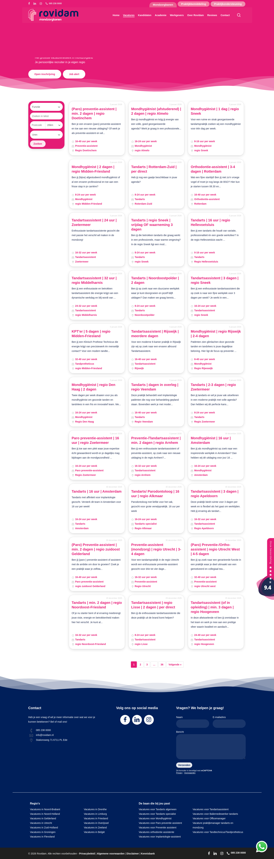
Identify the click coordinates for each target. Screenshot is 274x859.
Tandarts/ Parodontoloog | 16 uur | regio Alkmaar (155, 493)
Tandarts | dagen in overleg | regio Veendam (154, 387)
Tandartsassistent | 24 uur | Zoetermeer (94, 222)
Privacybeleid (87, 853)
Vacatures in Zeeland (95, 827)
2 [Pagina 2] (140, 664)
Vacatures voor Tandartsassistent (211, 809)
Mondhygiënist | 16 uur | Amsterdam (211, 440)
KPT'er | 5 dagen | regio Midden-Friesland (91, 333)
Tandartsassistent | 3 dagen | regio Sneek (214, 280)
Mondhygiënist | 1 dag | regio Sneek (215, 111)
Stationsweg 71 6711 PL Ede (51, 740)
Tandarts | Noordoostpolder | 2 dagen (155, 280)
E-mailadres (229, 722)
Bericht (211, 745)
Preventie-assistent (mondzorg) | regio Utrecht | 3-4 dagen (156, 549)
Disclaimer (133, 853)
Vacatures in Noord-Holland (45, 813)
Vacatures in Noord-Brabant (45, 809)
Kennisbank (148, 853)
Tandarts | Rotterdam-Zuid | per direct (154, 169)
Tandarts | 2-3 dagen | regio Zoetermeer (213, 387)
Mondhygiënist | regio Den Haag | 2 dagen (93, 387)
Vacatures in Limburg (95, 813)
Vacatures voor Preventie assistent (157, 827)
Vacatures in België (94, 832)
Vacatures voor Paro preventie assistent (160, 823)
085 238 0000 (43, 730)
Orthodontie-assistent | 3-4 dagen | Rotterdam (213, 169)
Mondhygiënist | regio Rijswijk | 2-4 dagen (216, 333)
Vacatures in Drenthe (95, 809)
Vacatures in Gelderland (43, 818)
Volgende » (175, 664)
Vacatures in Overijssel (96, 823)
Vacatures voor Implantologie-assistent (160, 836)
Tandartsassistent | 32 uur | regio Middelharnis (94, 280)
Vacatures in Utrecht (41, 823)
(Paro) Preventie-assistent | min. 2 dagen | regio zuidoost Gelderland (96, 549)
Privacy (179, 773)
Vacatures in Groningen (43, 832)
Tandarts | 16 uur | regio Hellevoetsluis (210, 222)
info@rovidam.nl (45, 735)
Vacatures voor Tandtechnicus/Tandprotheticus (218, 832)
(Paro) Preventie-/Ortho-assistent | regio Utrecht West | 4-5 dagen (215, 549)
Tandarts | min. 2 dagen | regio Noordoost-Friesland (97, 605)
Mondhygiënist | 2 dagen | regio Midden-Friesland (93, 169)
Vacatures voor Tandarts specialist (157, 813)
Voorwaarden (190, 773)
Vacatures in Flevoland (42, 836)
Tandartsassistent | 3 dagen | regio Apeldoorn (214, 493)
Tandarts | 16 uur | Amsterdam (97, 491)
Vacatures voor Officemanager (209, 818)
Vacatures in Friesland (96, 818)
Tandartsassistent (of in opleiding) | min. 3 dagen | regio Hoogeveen (212, 607)
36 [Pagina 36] (162, 664)
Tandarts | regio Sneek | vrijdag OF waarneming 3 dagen (152, 224)
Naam (192, 722)
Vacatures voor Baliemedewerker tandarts (215, 813)
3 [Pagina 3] (147, 664)
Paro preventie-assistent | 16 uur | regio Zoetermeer (95, 440)
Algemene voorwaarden (110, 853)
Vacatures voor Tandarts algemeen (157, 809)
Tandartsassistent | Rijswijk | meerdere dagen (155, 333)
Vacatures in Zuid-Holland (44, 827)
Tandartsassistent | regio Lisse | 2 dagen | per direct (153, 605)
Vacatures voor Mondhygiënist (155, 818)
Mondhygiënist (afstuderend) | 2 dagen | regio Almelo (156, 111)
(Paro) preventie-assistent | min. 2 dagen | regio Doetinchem (94, 113)
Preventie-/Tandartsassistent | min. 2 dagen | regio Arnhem (156, 440)
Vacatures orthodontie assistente (156, 832)
